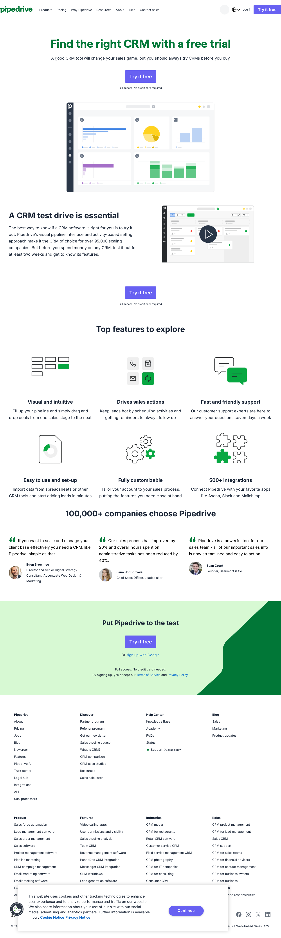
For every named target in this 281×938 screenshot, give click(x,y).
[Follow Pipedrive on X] (258, 916)
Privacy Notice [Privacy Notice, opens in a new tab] (77, 917)
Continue (186, 910)
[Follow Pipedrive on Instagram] (248, 916)
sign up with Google (143, 655)
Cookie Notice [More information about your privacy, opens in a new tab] (52, 917)
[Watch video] (208, 234)
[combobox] (227, 10)
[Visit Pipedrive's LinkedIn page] (267, 915)
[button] (17, 909)
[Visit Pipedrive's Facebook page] (238, 916)
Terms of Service (148, 675)
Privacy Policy (178, 675)
